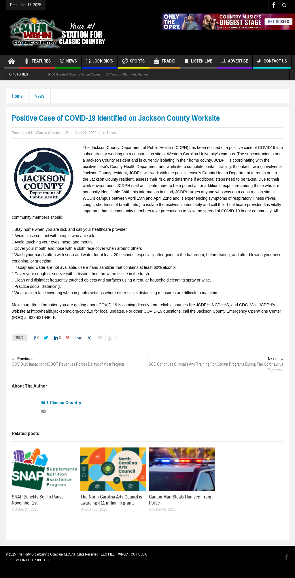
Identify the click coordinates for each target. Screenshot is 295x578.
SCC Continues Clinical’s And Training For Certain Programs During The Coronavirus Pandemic (215, 364)
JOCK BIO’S (99, 62)
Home (17, 96)
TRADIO (164, 62)
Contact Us (272, 62)
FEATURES (37, 62)
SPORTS (133, 62)
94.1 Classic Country (61, 403)
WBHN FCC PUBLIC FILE (34, 560)
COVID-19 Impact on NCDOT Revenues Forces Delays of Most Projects (79, 361)
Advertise (234, 62)
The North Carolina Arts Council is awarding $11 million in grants (111, 500)
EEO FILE (108, 554)
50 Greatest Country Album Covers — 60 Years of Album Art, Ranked (100, 74)
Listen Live (198, 62)
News (40, 96)
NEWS (68, 62)
